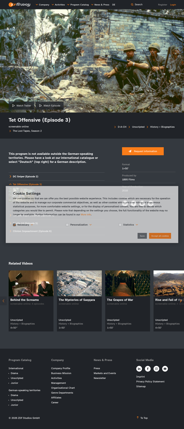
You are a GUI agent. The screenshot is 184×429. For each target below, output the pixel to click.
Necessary (23, 224)
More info (86, 214)
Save (142, 236)
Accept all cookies (160, 236)
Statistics (128, 224)
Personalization (79, 224)
